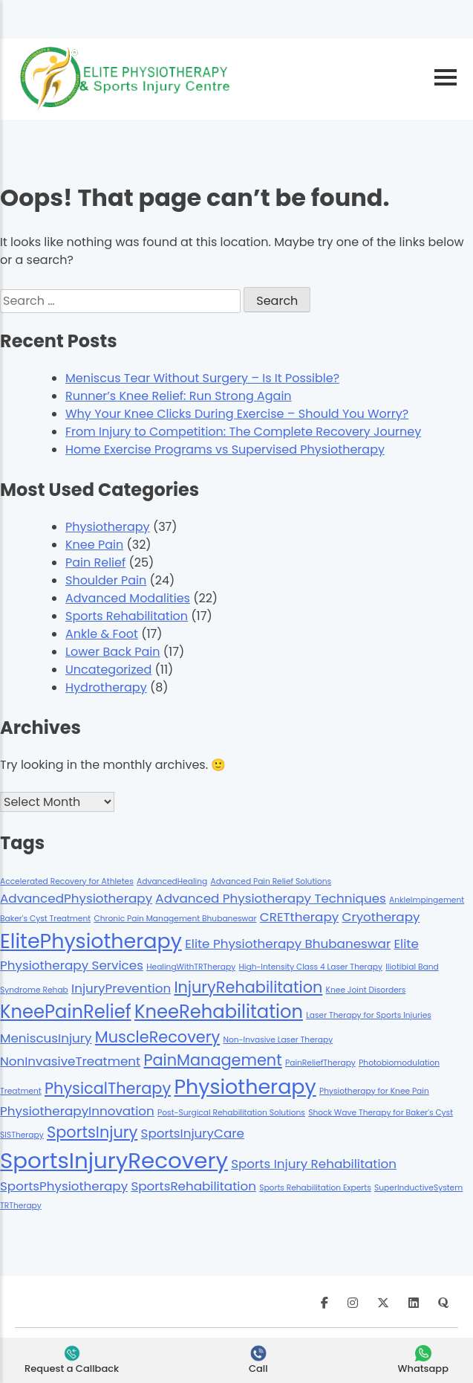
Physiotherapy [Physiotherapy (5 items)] (245, 1086)
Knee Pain (94, 544)
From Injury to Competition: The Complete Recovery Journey (243, 431)
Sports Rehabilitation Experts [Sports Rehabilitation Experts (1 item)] (315, 1187)
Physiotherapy (107, 526)
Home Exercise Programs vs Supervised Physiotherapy (225, 449)
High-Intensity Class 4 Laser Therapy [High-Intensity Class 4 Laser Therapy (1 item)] (310, 967)
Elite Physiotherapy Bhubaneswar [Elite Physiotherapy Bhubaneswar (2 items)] (288, 943)
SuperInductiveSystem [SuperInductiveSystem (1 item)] (418, 1187)
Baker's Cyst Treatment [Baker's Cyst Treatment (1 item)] (45, 918)
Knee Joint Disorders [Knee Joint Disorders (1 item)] (366, 990)
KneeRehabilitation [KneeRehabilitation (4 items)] (218, 1011)
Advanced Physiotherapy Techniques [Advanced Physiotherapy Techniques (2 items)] (270, 898)
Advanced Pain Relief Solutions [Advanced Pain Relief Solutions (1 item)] (270, 881)
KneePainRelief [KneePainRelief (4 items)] (65, 1011)
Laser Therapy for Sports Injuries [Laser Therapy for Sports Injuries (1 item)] (368, 1015)
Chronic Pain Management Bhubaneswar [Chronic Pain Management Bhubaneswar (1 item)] (175, 918)
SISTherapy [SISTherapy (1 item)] (22, 1135)
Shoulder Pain (105, 580)
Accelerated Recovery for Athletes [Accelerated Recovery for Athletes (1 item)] (67, 881)
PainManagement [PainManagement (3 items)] (212, 1060)
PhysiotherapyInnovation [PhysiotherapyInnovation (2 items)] (77, 1111)
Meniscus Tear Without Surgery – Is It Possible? (202, 378)
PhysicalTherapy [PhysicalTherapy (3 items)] (108, 1088)
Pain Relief (95, 562)
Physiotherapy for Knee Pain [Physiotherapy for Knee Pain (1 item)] (374, 1091)
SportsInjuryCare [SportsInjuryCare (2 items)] (192, 1133)
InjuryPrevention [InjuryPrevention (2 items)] (121, 988)
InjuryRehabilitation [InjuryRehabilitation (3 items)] (248, 987)
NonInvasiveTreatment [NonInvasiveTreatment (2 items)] (70, 1061)
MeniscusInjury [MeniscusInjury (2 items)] (46, 1038)
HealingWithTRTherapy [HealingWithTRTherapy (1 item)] (190, 967)
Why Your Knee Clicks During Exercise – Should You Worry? (236, 413)
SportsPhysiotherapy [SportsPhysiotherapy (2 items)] (64, 1186)
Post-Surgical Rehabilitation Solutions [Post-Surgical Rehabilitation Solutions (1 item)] (231, 1112)
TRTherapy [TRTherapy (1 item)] (21, 1205)
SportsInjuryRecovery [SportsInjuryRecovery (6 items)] (114, 1160)
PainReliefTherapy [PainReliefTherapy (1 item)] (320, 1062)
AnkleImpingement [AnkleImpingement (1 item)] (426, 900)
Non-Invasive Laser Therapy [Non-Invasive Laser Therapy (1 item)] (278, 1039)
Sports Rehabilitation (126, 616)
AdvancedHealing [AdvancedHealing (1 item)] (172, 881)
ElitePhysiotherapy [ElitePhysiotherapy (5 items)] (91, 941)
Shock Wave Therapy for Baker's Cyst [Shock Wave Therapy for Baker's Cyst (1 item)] (380, 1112)
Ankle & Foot (101, 633)
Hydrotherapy (106, 687)
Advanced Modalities (127, 598)
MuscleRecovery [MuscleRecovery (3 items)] (157, 1037)
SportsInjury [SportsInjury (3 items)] (92, 1132)
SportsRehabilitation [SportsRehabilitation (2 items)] (193, 1186)
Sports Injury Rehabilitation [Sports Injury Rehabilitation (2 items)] (314, 1164)
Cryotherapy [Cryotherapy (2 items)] (381, 917)
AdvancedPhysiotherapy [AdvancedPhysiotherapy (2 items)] (76, 898)
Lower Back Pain (112, 651)
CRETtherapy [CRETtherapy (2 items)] (299, 917)
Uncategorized (108, 669)
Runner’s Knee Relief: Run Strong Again (178, 395)
